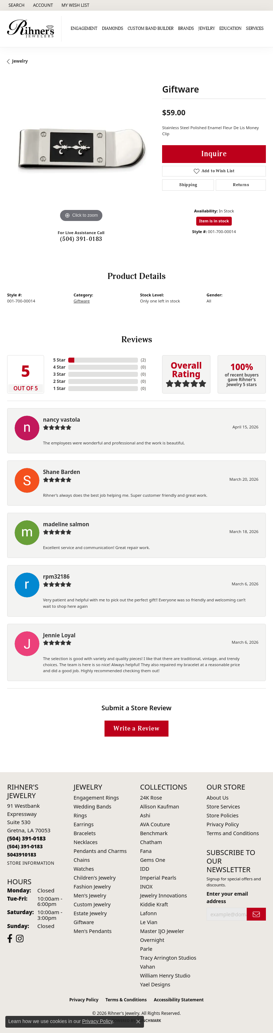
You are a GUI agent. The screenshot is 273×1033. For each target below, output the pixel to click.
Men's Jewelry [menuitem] (90, 895)
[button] (16, 5)
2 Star (59, 381)
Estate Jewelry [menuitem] (90, 913)
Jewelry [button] (206, 28)
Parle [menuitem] (146, 948)
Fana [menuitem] (146, 851)
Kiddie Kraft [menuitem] (154, 904)
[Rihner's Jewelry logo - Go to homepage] (32, 29)
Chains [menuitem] (82, 860)
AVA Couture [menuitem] (155, 824)
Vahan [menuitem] (147, 966)
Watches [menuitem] (84, 868)
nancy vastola (61, 419)
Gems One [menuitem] (152, 860)
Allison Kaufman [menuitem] (159, 806)
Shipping (188, 185)
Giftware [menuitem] (84, 922)
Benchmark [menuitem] (153, 833)
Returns (241, 185)
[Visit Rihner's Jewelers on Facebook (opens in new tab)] (9, 938)
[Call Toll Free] (25, 846)
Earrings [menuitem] (83, 824)
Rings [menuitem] (80, 815)
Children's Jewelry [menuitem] (95, 877)
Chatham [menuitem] (151, 842)
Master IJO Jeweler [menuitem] (162, 931)
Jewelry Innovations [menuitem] (163, 895)
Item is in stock (214, 220)
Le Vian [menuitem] (148, 922)
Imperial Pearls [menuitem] (158, 877)
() (143, 360)
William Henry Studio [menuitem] (165, 975)
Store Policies (223, 815)
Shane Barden (61, 471)
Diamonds (112, 28)
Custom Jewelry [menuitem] (92, 904)
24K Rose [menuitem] (151, 797)
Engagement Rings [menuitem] (96, 797)
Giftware (82, 301)
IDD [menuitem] (144, 868)
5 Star (59, 360)
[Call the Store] (26, 838)
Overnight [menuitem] (152, 940)
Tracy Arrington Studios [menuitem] (168, 957)
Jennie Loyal (59, 635)
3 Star (59, 374)
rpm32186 (56, 576)
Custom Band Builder (150, 28)
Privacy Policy (223, 824)
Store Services (223, 806)
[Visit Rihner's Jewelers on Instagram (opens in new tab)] (19, 938)
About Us (218, 797)
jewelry (20, 61)
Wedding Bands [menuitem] (92, 806)
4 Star (59, 367)
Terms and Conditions (233, 833)
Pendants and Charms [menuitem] (100, 851)
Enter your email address (227, 897)
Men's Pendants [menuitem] (93, 931)
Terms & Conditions (126, 1000)
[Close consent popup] (138, 1021)
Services (255, 28)
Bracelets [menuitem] (85, 833)
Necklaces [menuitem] (85, 842)
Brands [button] (186, 28)
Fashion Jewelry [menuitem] (92, 886)
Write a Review (136, 728)
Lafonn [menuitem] (148, 913)
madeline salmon (66, 524)
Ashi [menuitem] (145, 815)
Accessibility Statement (179, 1000)
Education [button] (230, 28)
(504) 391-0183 (81, 239)
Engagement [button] (84, 28)
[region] (81, 149)
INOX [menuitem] (146, 886)
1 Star (59, 388)
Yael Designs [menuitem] (155, 984)
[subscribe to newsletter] (256, 914)
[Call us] (21, 854)
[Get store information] (30, 863)
